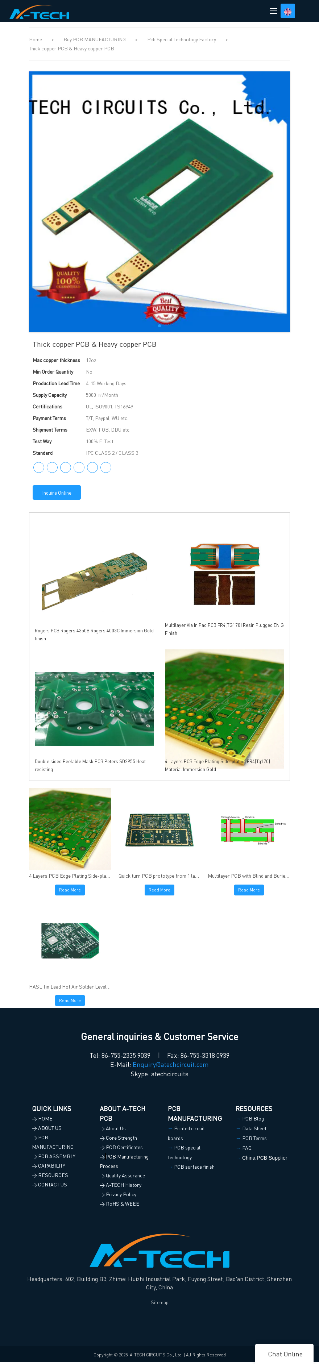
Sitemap (160, 1304)
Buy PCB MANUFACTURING (95, 39)
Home (35, 39)
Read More (70, 890)
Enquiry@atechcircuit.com (171, 1066)
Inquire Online (56, 492)
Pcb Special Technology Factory (182, 39)
